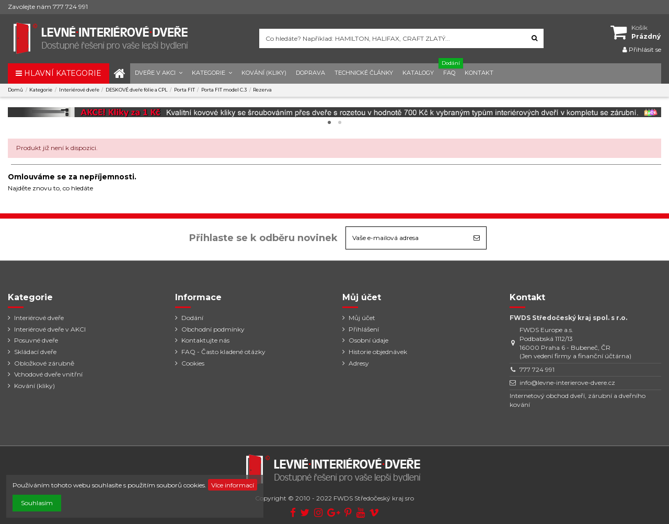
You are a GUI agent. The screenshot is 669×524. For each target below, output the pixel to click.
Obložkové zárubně (44, 363)
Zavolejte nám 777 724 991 (48, 6)
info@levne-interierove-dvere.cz (567, 382)
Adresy (359, 363)
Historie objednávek (378, 352)
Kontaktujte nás (205, 340)
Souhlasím (37, 503)
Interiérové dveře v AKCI (50, 329)
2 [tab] (339, 123)
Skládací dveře (35, 352)
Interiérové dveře (39, 318)
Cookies (192, 363)
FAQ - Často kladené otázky (223, 352)
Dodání (192, 318)
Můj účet (362, 318)
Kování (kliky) (34, 386)
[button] (158, 73)
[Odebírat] (476, 238)
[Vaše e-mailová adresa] (406, 238)
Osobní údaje (368, 340)
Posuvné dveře (36, 340)
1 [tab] (329, 123)
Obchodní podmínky (213, 329)
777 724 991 (537, 369)
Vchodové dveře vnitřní (48, 374)
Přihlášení (364, 329)
